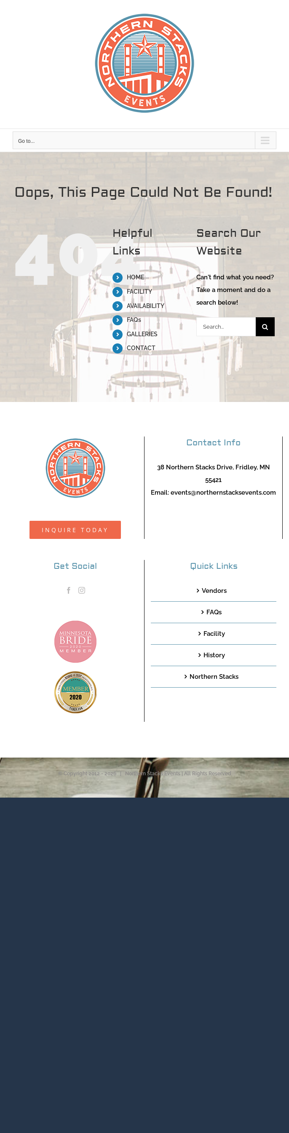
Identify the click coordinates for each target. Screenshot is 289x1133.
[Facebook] (68, 590)
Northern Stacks (214, 676)
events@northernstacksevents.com (223, 492)
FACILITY (139, 291)
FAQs (134, 319)
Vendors (214, 591)
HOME (135, 277)
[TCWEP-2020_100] (75, 674)
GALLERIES (142, 334)
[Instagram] (81, 590)
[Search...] (226, 326)
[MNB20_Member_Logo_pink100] (75, 623)
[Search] (265, 326)
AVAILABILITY (145, 306)
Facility (214, 633)
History (214, 655)
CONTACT (141, 348)
